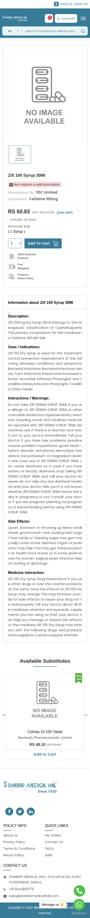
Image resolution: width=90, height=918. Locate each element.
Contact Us (54, 842)
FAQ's (49, 848)
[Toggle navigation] (83, 18)
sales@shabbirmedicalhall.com (33, 896)
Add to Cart (45, 754)
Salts (49, 855)
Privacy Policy (14, 842)
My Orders (53, 835)
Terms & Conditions (19, 848)
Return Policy (13, 855)
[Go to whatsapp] (79, 904)
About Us (10, 835)
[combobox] (12, 31)
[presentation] (4, 715)
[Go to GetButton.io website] (79, 913)
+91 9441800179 (21, 889)
